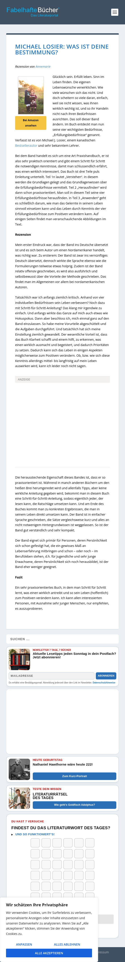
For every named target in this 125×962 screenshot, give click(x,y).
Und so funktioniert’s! (35, 834)
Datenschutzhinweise (104, 682)
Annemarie (42, 66)
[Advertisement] (62, 417)
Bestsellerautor (26, 145)
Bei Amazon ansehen (31, 122)
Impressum (100, 952)
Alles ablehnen (67, 944)
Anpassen (24, 944)
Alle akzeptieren (49, 953)
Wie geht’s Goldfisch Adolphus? (74, 804)
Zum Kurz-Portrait (74, 776)
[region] (49, 929)
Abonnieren (106, 675)
